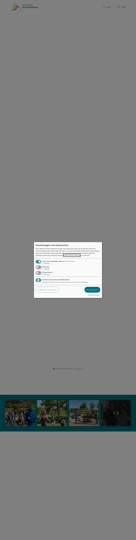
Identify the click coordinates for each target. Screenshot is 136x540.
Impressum (85, 255)
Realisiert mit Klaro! (93, 295)
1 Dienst (45, 263)
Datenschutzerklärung (72, 255)
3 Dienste (46, 274)
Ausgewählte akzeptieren (47, 289)
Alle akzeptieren (92, 289)
